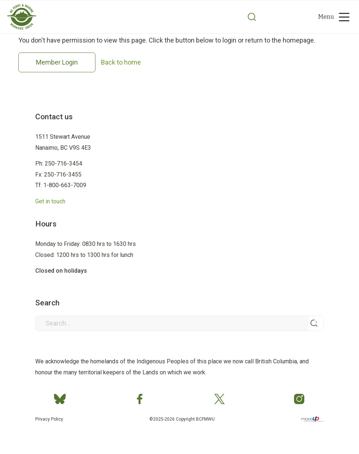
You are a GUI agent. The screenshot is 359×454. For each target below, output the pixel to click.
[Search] (252, 16)
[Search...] (180, 323)
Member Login (57, 62)
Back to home (121, 62)
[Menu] (331, 16)
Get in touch (50, 201)
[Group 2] (21, 28)
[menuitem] (279, 16)
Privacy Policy (49, 419)
